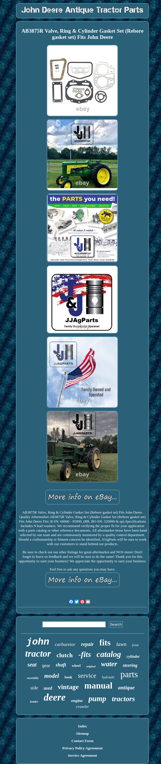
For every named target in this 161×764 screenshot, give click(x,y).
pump (97, 698)
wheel (76, 665)
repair (87, 644)
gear (46, 665)
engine (77, 700)
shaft (61, 665)
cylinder (133, 656)
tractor (38, 653)
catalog (109, 654)
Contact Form (82, 741)
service (87, 675)
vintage (68, 686)
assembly (32, 677)
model (51, 675)
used (48, 688)
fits (104, 642)
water (109, 664)
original (91, 666)
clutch (64, 655)
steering (130, 665)
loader (34, 701)
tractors (123, 699)
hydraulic (108, 677)
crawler (82, 706)
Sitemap (82, 733)
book (68, 677)
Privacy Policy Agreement (82, 748)
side (34, 687)
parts (129, 674)
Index (82, 726)
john (37, 642)
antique (126, 687)
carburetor (65, 644)
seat (32, 664)
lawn (121, 644)
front (135, 645)
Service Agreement (82, 755)
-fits (84, 654)
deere (54, 697)
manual (98, 685)
